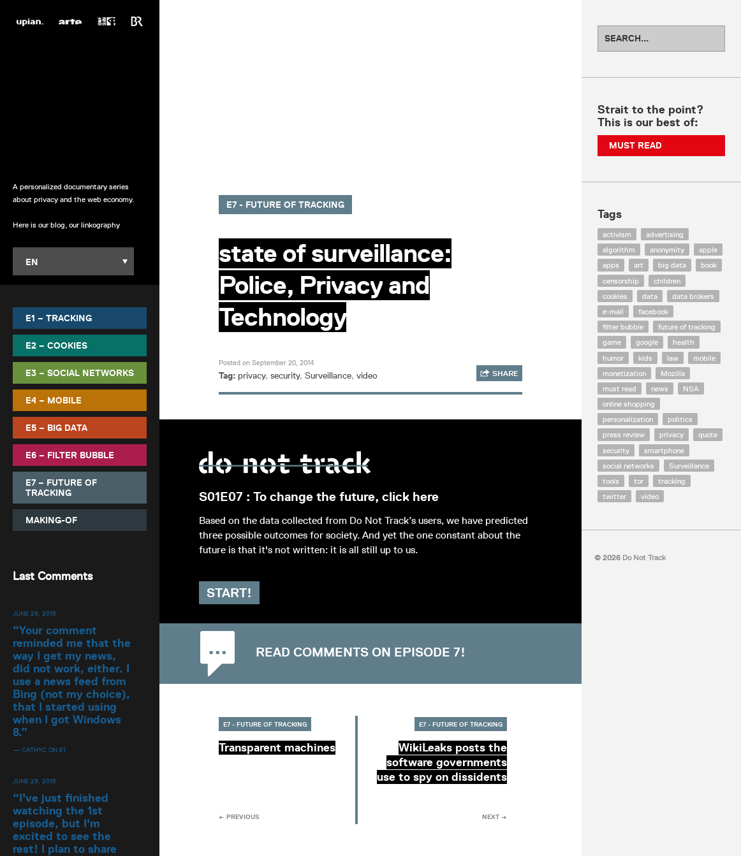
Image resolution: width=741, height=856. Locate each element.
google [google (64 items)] (647, 342)
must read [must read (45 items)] (619, 388)
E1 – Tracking (59, 317)
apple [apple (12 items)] (708, 249)
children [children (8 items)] (667, 280)
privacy (251, 375)
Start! (249, 607)
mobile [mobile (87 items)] (704, 357)
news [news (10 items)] (659, 388)
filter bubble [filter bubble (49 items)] (623, 326)
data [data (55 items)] (649, 296)
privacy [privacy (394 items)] (671, 434)
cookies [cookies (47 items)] (615, 296)
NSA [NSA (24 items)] (691, 388)
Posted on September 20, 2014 (266, 362)
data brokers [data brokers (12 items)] (693, 296)
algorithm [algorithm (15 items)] (619, 249)
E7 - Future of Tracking (285, 204)
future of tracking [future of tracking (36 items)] (686, 326)
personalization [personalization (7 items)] (628, 419)
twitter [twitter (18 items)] (614, 496)
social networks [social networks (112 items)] (628, 465)
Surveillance (328, 375)
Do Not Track (80, 101)
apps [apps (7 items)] (611, 264)
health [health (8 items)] (683, 342)
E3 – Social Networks (80, 372)
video (367, 375)
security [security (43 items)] (616, 450)
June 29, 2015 (34, 612)
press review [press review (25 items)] (624, 434)
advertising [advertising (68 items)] (665, 234)
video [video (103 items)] (650, 496)
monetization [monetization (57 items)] (624, 373)
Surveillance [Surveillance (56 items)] (689, 465)
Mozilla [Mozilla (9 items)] (673, 373)
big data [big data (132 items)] (672, 264)
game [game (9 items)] (612, 342)
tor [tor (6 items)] (638, 480)
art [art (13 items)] (638, 264)
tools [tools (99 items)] (611, 480)
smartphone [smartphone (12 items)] (664, 450)
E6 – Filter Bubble (70, 454)
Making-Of (51, 519)
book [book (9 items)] (709, 264)
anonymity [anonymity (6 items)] (667, 249)
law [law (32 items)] (673, 357)
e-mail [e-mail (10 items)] (613, 311)
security (285, 375)
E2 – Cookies (56, 345)
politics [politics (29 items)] (680, 419)
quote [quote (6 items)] (707, 434)
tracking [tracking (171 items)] (672, 480)
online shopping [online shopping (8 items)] (629, 403)
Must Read (635, 145)
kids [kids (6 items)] (645, 357)
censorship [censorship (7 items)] (621, 280)
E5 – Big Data (56, 427)
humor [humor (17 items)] (613, 357)
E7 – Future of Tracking (61, 487)
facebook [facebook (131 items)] (653, 311)
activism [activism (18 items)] (617, 234)
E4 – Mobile (54, 399)
